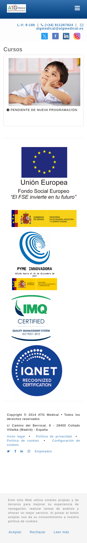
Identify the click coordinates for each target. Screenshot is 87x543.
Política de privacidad (54, 436)
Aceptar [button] (15, 532)
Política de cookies (23, 440)
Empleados (43, 451)
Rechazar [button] (37, 532)
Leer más (61, 532)
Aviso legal (16, 436)
